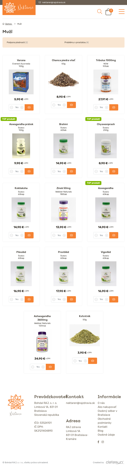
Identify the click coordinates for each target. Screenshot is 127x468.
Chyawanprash (106, 124)
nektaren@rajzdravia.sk (53, 2)
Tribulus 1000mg (106, 60)
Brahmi (63, 124)
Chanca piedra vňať (63, 60)
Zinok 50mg (63, 188)
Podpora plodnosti (17, 42)
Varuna (21, 60)
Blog (100, 430)
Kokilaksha (21, 188)
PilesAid (21, 252)
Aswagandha (105, 188)
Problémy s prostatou (76, 42)
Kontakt (102, 426)
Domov (7, 24)
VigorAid (106, 252)
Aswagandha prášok (21, 124)
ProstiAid (63, 252)
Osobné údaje (106, 434)
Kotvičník (84, 316)
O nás (101, 403)
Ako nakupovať (107, 407)
